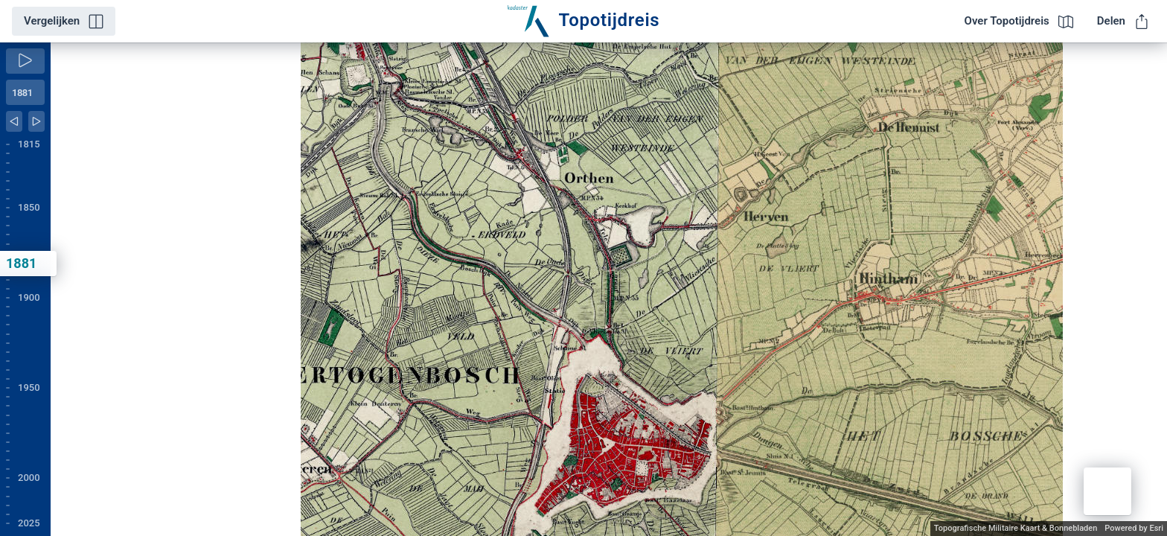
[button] (1107, 491)
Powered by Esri (1133, 528)
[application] (609, 289)
